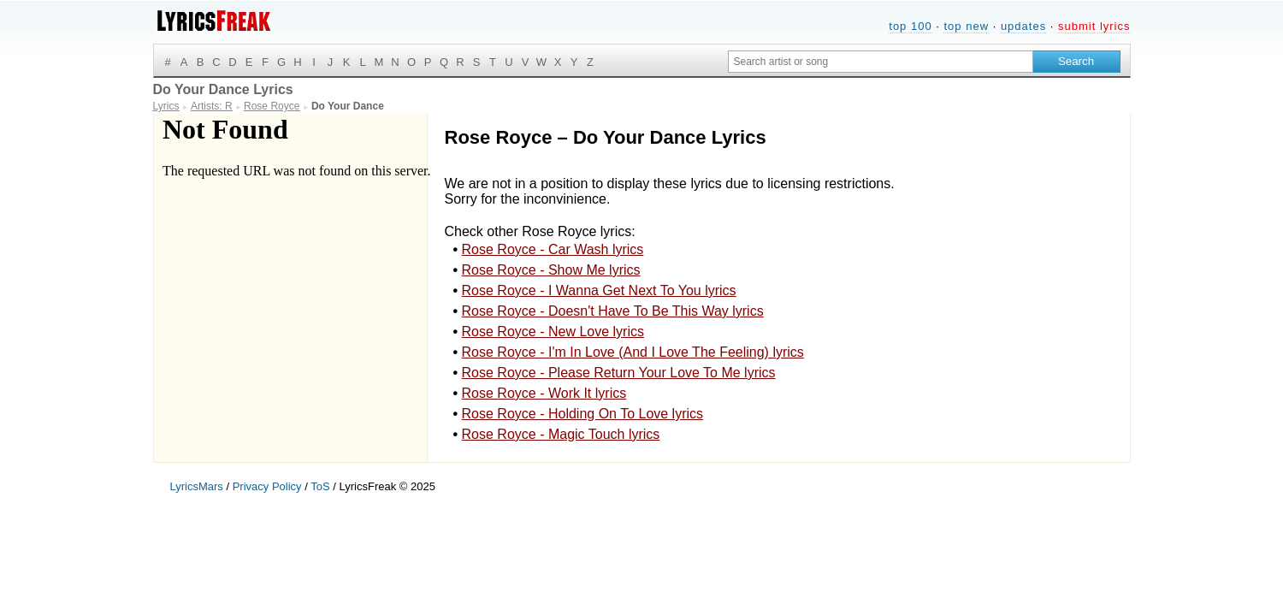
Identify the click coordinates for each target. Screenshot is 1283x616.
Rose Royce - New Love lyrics (553, 331)
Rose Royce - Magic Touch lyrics (561, 434)
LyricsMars (196, 486)
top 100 (910, 26)
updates (1023, 26)
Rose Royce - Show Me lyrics (551, 270)
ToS (319, 486)
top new (966, 26)
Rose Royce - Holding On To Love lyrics (583, 413)
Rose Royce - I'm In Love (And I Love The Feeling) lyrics (633, 352)
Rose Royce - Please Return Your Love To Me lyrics (619, 372)
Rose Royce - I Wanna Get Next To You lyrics (599, 290)
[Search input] (880, 61)
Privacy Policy (267, 486)
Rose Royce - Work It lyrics (544, 393)
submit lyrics (1094, 26)
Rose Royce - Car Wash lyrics (553, 249)
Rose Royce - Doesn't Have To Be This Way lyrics (613, 311)
